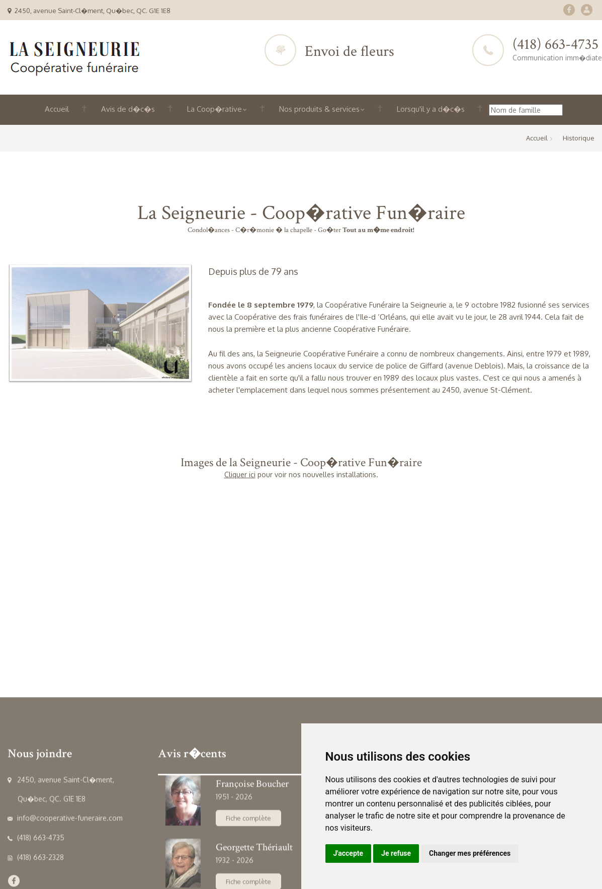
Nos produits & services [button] (322, 109)
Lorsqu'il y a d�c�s (431, 109)
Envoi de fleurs (349, 51)
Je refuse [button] (396, 853)
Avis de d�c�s (128, 109)
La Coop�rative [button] (217, 109)
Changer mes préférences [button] (469, 853)
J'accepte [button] (348, 853)
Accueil (57, 109)
